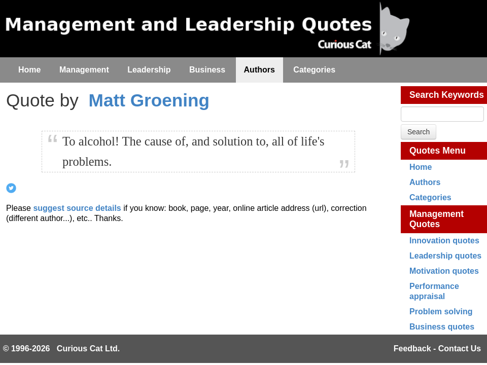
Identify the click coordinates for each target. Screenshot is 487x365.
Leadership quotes (445, 255)
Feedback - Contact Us (437, 348)
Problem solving (440, 311)
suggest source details (77, 208)
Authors (424, 182)
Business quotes (441, 326)
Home (420, 167)
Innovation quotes (444, 240)
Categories (430, 197)
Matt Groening (149, 100)
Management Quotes (436, 219)
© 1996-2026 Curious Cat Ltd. (61, 348)
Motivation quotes (444, 271)
